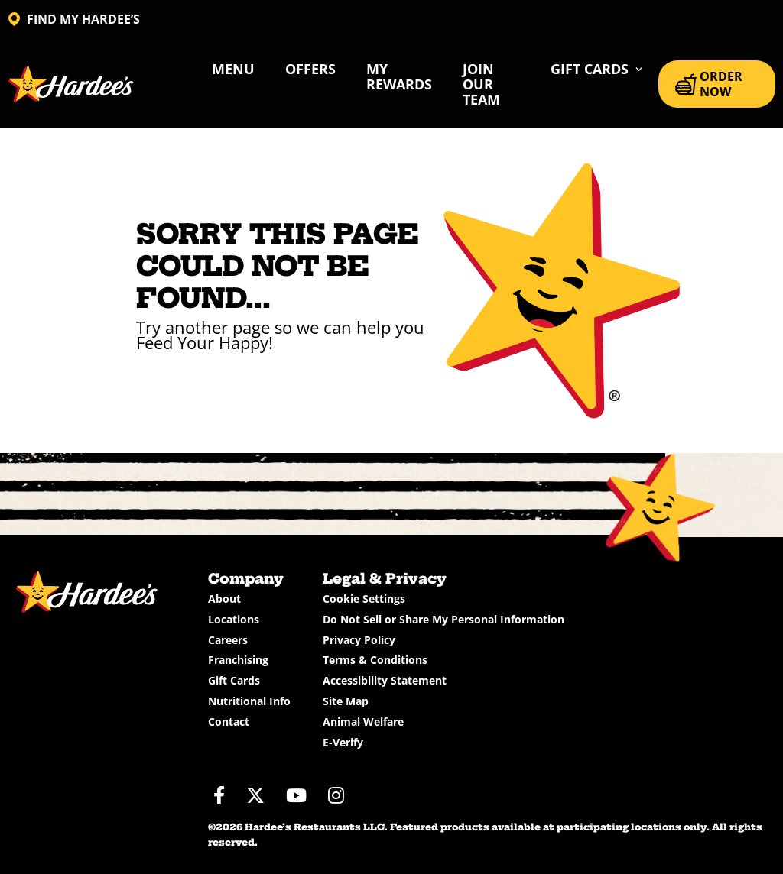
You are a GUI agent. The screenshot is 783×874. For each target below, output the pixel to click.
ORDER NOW (708, 84)
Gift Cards (234, 680)
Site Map (346, 701)
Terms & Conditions (375, 659)
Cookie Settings (364, 598)
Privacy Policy (359, 640)
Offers (310, 69)
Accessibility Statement (385, 680)
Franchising (238, 659)
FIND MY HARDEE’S (74, 19)
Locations (233, 619)
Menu (233, 69)
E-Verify (343, 742)
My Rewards (399, 76)
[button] (597, 69)
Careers (228, 640)
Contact (228, 721)
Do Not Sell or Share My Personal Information (443, 619)
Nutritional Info (249, 701)
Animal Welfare (363, 721)
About (224, 598)
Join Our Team (481, 84)
